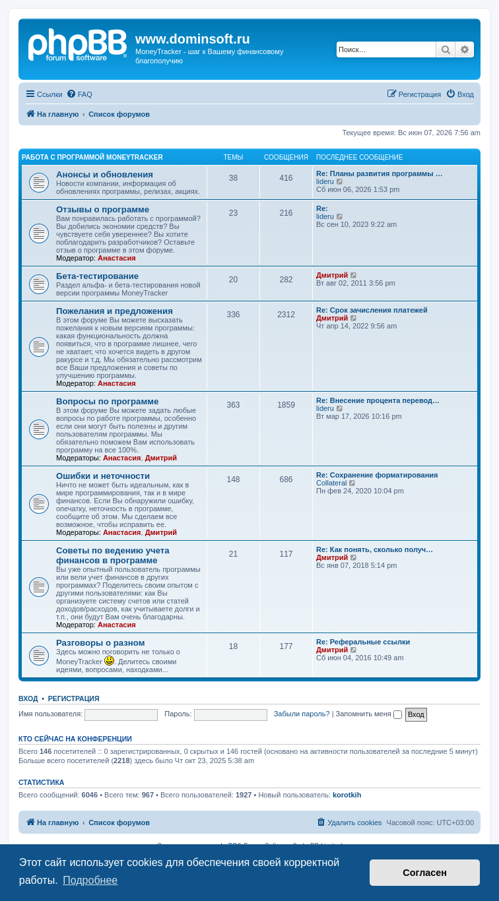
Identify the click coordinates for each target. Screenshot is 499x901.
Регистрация (74, 698)
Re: (322, 208)
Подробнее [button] (90, 880)
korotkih (347, 795)
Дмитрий (332, 275)
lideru (325, 181)
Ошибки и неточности (103, 476)
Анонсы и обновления (104, 174)
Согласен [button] (425, 872)
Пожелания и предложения (114, 311)
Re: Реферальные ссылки (363, 642)
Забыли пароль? (302, 714)
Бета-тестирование (97, 276)
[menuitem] (79, 94)
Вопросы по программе (107, 401)
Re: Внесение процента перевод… (378, 400)
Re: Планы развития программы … (379, 173)
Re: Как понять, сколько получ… (374, 549)
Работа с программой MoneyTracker (92, 157)
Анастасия (117, 258)
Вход (28, 698)
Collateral (331, 483)
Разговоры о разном (100, 643)
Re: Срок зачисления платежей (372, 310)
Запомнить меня (369, 714)
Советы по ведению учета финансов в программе (113, 555)
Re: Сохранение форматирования (377, 475)
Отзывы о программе (102, 209)
